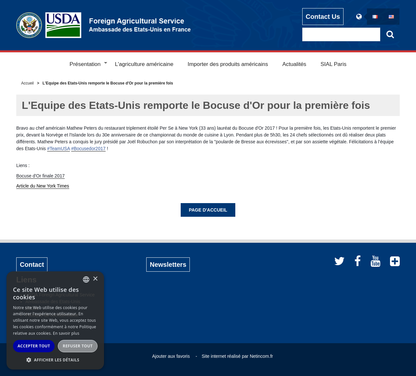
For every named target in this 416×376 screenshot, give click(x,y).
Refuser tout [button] (78, 346)
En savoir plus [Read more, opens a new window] (66, 333)
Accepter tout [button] (34, 346)
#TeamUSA (58, 148)
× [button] (95, 279)
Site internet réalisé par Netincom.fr (237, 356)
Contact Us (323, 16)
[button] (55, 360)
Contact (32, 264)
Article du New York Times (42, 185)
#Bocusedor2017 (88, 148)
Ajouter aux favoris (171, 356)
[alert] (55, 320)
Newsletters (168, 264)
